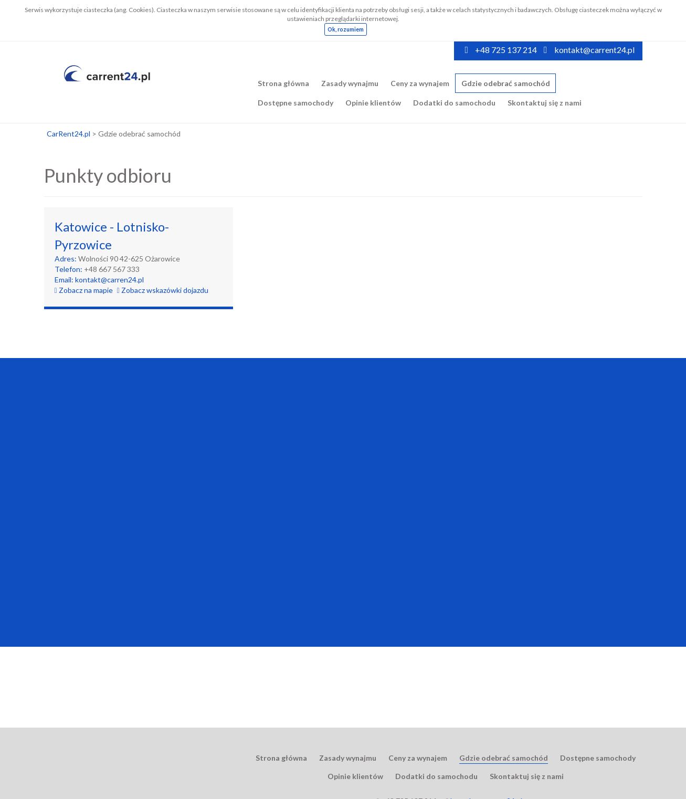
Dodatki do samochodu (454, 102)
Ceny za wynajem (420, 83)
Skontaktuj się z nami (545, 102)
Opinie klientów (373, 102)
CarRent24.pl (68, 133)
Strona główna (283, 83)
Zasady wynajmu (349, 83)
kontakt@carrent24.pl (594, 50)
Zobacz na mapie (84, 290)
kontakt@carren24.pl (109, 279)
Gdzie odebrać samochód (505, 83)
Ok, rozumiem (346, 29)
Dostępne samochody (295, 102)
